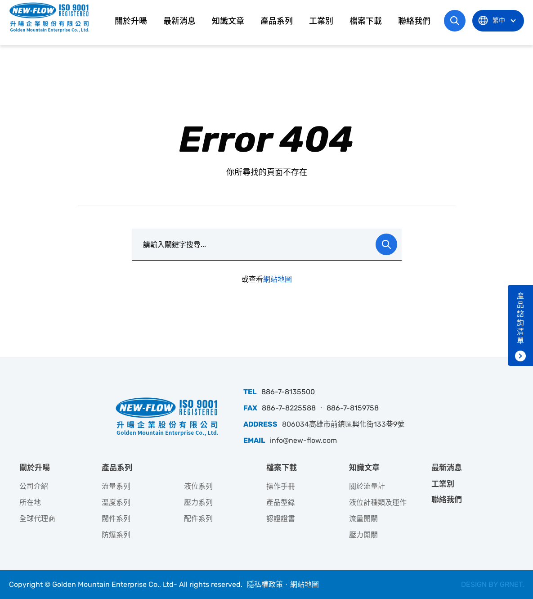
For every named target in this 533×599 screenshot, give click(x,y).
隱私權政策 (265, 584)
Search (386, 244)
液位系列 (198, 486)
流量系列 (116, 486)
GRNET (511, 584)
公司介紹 (33, 486)
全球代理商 (37, 518)
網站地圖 (277, 279)
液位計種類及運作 (378, 502)
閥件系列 (116, 518)
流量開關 (363, 518)
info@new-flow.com (303, 440)
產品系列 (276, 21)
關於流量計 (367, 486)
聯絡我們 (414, 21)
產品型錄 (280, 502)
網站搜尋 (455, 21)
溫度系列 (116, 502)
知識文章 (228, 21)
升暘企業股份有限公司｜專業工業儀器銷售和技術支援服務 (50, 17)
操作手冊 (280, 486)
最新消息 (179, 21)
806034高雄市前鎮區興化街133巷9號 (343, 424)
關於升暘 (131, 21)
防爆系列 (116, 535)
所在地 (30, 502)
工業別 (321, 21)
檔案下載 (365, 21)
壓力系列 (198, 502)
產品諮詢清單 (520, 318)
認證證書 (280, 518)
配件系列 (198, 518)
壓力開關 (363, 535)
